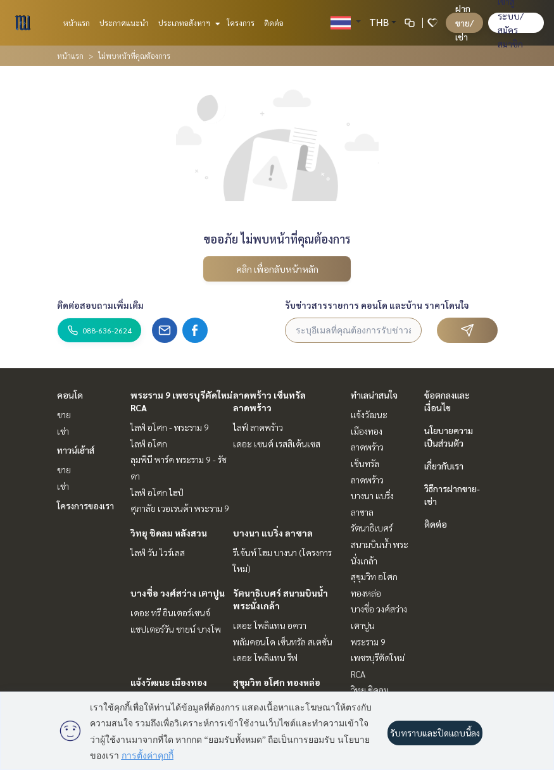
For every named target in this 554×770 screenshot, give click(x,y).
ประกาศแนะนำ (124, 23)
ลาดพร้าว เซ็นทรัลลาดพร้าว (367, 463)
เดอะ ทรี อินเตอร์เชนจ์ (170, 612)
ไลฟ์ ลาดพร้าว (258, 427)
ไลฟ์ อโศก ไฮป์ (157, 492)
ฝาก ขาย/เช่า (464, 22)
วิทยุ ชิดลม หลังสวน (168, 532)
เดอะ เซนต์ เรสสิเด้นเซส (276, 443)
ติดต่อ (274, 23)
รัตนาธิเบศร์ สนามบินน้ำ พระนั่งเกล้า (379, 544)
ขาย (64, 414)
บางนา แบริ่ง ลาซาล (273, 532)
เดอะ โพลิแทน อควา (269, 625)
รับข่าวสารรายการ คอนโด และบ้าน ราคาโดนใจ (377, 305)
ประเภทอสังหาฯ (187, 23)
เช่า (63, 431)
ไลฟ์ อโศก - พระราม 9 (169, 427)
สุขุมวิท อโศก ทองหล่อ (276, 682)
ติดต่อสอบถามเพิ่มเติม (100, 305)
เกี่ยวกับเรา (443, 465)
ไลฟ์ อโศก (148, 443)
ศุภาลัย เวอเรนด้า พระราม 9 (179, 508)
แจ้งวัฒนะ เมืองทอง (168, 682)
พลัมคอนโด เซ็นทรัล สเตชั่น (282, 641)
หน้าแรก (76, 23)
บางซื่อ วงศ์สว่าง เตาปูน (177, 593)
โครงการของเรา (85, 505)
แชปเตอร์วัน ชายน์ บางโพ (175, 629)
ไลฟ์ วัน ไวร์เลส (157, 552)
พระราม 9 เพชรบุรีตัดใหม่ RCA (378, 658)
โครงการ (241, 23)
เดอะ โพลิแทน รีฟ (265, 657)
